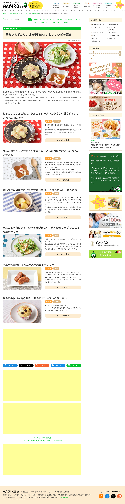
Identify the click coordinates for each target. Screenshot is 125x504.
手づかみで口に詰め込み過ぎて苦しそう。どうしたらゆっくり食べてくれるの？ (105, 180)
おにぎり (52, 19)
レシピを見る (64, 140)
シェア (10, 365)
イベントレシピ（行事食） (112, 28)
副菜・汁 (95, 35)
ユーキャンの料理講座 (42, 437)
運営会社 (25, 492)
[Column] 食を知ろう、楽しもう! (66, 4)
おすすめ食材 (35, 14)
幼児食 (48, 121)
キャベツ (77, 19)
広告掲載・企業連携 (63, 492)
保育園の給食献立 (98, 24)
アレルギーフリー (113, 35)
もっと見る (116, 156)
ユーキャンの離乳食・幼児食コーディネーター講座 (42, 440)
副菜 (56, 193)
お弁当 (36, 19)
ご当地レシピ (111, 38)
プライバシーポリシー (47, 492)
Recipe (19, 14)
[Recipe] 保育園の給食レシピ (76, 4)
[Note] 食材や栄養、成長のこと (56, 4)
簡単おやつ (60, 19)
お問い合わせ (34, 492)
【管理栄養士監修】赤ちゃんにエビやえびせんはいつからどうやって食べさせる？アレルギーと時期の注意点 (105, 170)
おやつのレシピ (97, 32)
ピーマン (44, 22)
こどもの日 (64, 22)
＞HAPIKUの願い (63, 497)
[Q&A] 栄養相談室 (86, 4)
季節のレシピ (97, 41)
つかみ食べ (69, 19)
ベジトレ (95, 38)
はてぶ (59, 365)
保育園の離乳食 (112, 24)
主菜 (56, 268)
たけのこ (36, 22)
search (30, 19)
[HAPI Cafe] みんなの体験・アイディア (97, 4)
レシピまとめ (26, 14)
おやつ (57, 121)
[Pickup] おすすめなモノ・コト (108, 4)
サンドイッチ (43, 19)
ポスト (27, 365)
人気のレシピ (97, 27)
